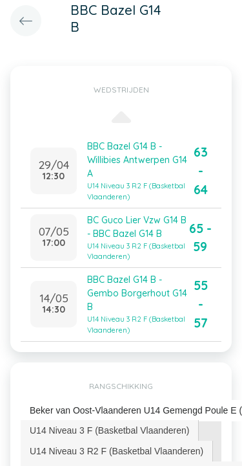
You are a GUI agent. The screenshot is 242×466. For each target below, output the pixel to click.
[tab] (110, 430)
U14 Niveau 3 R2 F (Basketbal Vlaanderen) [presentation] (116, 451)
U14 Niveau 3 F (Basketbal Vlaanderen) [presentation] (109, 430)
